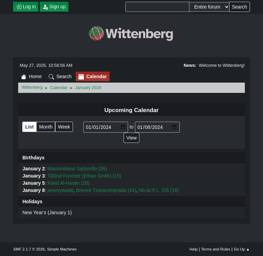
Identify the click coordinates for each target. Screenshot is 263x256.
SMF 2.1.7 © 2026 (29, 249)
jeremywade (60, 190)
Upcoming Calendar (131, 110)
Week (64, 127)
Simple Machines (62, 249)
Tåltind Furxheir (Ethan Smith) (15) (84, 176)
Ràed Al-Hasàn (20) (69, 183)
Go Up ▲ (242, 249)
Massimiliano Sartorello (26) (77, 168)
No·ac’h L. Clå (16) (159, 190)
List (29, 127)
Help (194, 249)
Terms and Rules (215, 249)
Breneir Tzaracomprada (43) (106, 190)
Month (45, 127)
